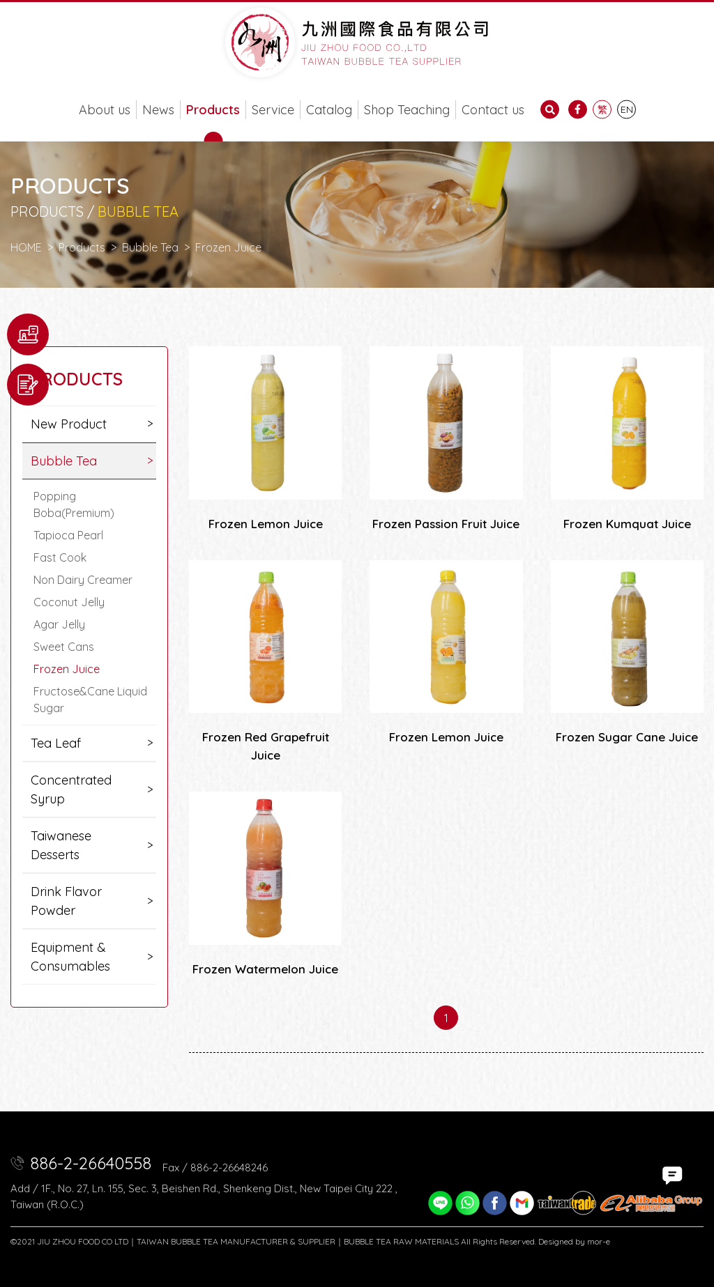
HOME (26, 247)
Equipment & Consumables (70, 956)
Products (213, 110)
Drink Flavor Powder (66, 901)
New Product (69, 424)
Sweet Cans (63, 647)
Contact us (493, 110)
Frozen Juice (66, 669)
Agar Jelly (59, 624)
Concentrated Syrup (71, 789)
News (158, 110)
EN (627, 109)
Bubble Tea (150, 247)
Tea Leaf (56, 743)
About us (104, 110)
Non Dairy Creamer (82, 580)
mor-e (598, 1241)
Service (273, 110)
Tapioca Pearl (68, 535)
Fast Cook (59, 557)
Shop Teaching (407, 110)
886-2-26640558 (90, 1163)
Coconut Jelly (69, 602)
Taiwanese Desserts (61, 845)
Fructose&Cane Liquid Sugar (90, 699)
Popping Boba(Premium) (73, 504)
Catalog (329, 110)
